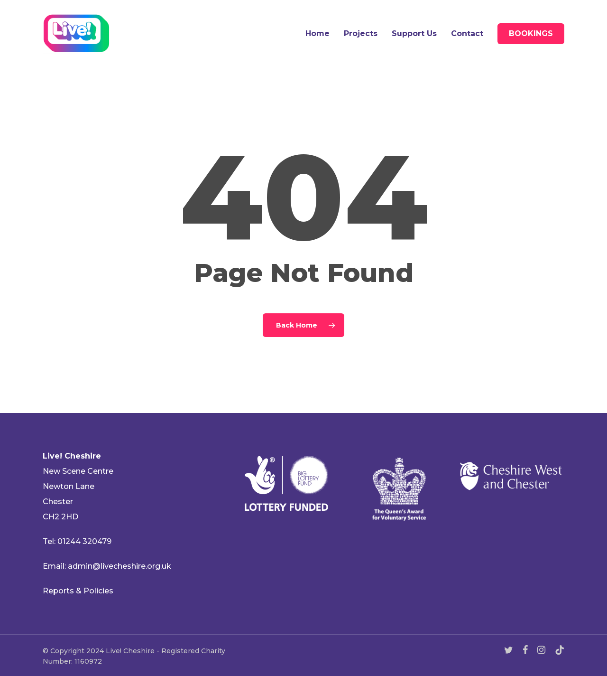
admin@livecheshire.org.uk (119, 566)
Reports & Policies (78, 590)
